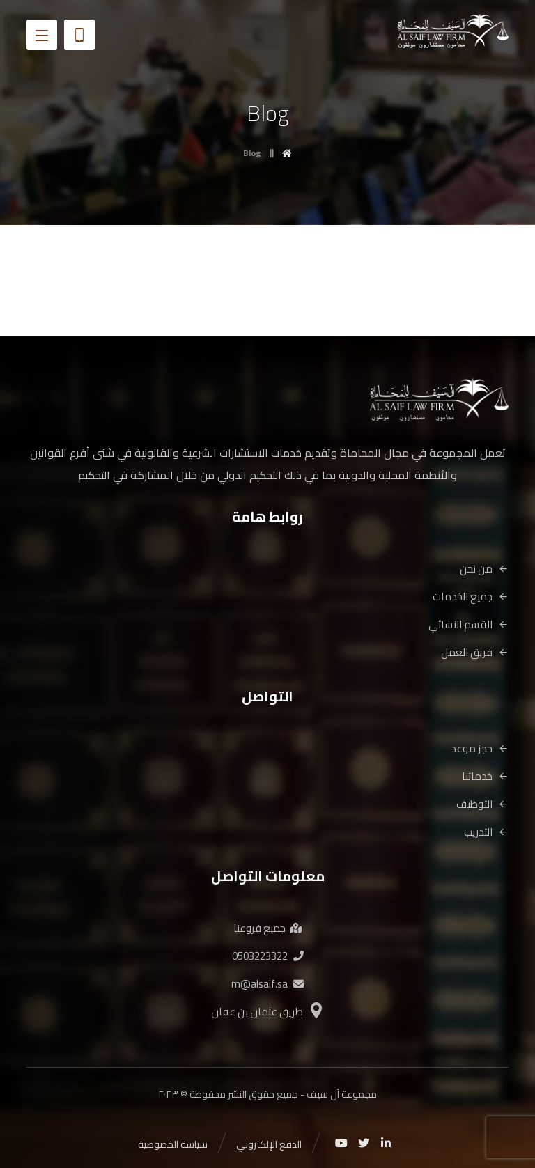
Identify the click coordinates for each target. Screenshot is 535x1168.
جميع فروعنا (267, 928)
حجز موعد (480, 748)
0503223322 (268, 956)
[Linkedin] (386, 1143)
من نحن (484, 569)
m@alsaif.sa (267, 984)
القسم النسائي (468, 624)
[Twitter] (363, 1143)
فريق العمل (475, 652)
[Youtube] (341, 1143)
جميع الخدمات (471, 596)
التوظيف (482, 804)
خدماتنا (485, 776)
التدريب (486, 832)
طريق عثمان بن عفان (267, 1012)
